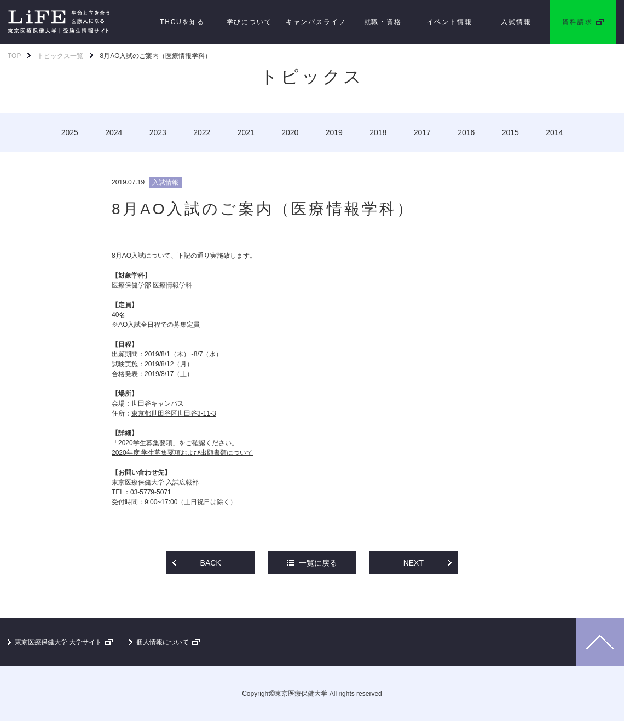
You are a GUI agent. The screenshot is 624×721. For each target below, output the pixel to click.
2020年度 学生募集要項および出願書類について (182, 453)
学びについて (249, 22)
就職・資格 (383, 22)
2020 (289, 132)
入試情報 (516, 22)
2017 (422, 132)
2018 (377, 132)
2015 (510, 132)
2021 (246, 132)
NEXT (413, 562)
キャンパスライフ (316, 22)
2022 (201, 132)
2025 (69, 132)
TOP (14, 56)
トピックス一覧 (60, 56)
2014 (554, 132)
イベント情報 (449, 22)
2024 (113, 132)
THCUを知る (182, 22)
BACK (210, 562)
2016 (466, 132)
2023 (157, 132)
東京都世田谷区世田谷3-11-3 (173, 413)
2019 (334, 132)
